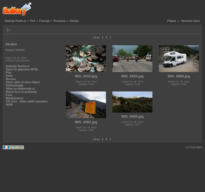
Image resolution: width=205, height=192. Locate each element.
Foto (9, 95)
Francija (44, 20)
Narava (11, 79)
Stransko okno (190, 20)
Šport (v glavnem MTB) (22, 69)
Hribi (9, 75)
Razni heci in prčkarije (21, 91)
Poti (32, 20)
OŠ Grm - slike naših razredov (27, 101)
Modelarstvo (14, 98)
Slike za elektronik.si (20, 88)
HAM (9, 104)
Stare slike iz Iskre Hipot (23, 82)
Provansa (60, 20)
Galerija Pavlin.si (15, 20)
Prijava (171, 20)
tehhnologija (14, 85)
